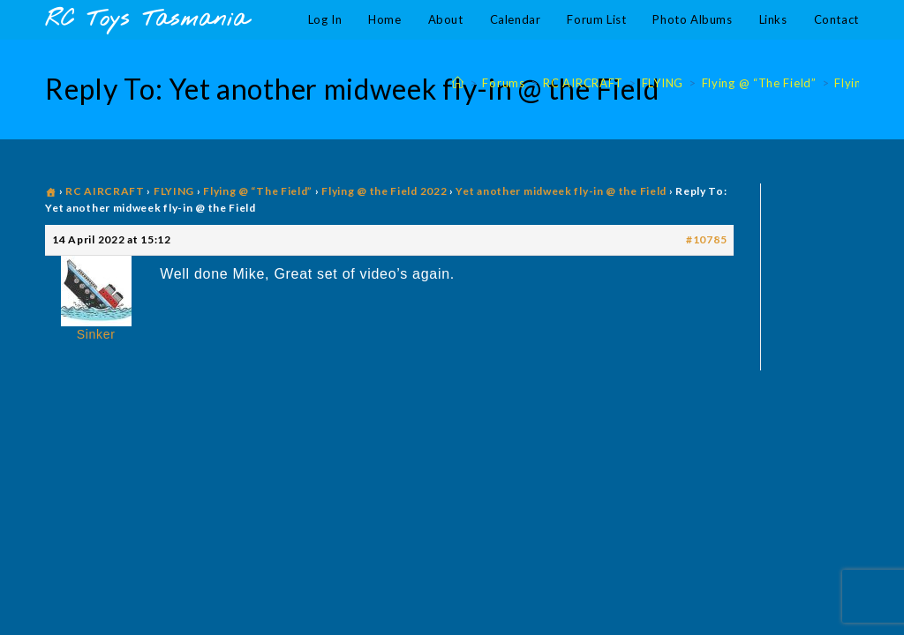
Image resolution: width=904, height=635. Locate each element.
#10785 (706, 239)
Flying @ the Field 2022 (384, 191)
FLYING (174, 191)
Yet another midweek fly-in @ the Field (561, 191)
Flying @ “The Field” (258, 191)
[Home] (458, 83)
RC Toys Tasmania (146, 19)
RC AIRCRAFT (105, 191)
